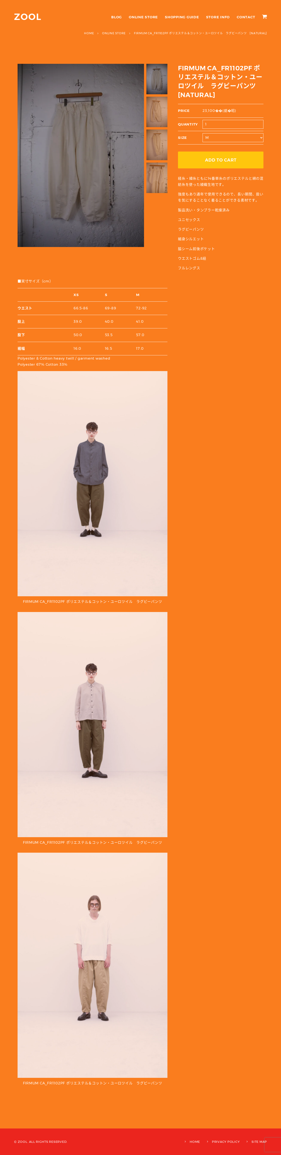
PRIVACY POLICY (226, 1142)
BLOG (116, 17)
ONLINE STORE (143, 17)
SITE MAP (259, 1142)
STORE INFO (218, 17)
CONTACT (246, 17)
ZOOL (27, 16)
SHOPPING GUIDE (182, 17)
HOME (195, 1142)
